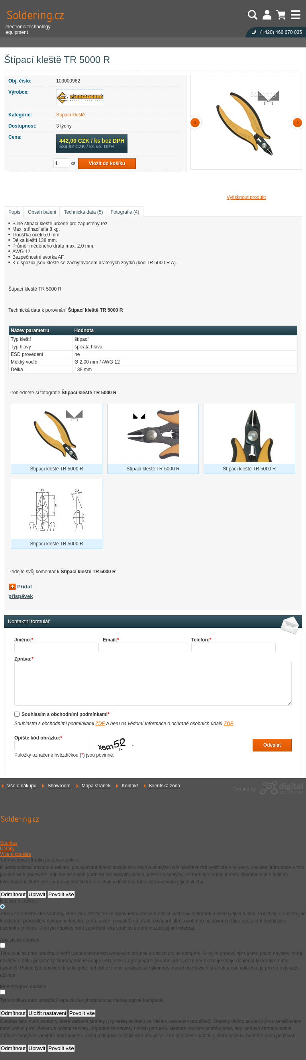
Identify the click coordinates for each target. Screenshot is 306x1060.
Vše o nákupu (21, 786)
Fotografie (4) (124, 212)
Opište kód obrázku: (38, 738)
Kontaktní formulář (29, 621)
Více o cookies (15, 854)
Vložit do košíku (107, 163)
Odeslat (272, 745)
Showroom (58, 786)
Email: (111, 640)
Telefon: (201, 640)
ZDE (100, 723)
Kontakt (130, 786)
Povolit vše (61, 894)
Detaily (7, 849)
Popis (14, 212)
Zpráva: (23, 659)
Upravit (37, 894)
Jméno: (23, 640)
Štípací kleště (70, 115)
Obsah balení (42, 212)
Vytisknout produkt (246, 197)
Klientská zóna (164, 786)
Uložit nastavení (48, 1013)
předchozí (196, 122)
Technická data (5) (83, 212)
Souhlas (8, 843)
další (296, 122)
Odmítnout (13, 894)
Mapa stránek (96, 786)
